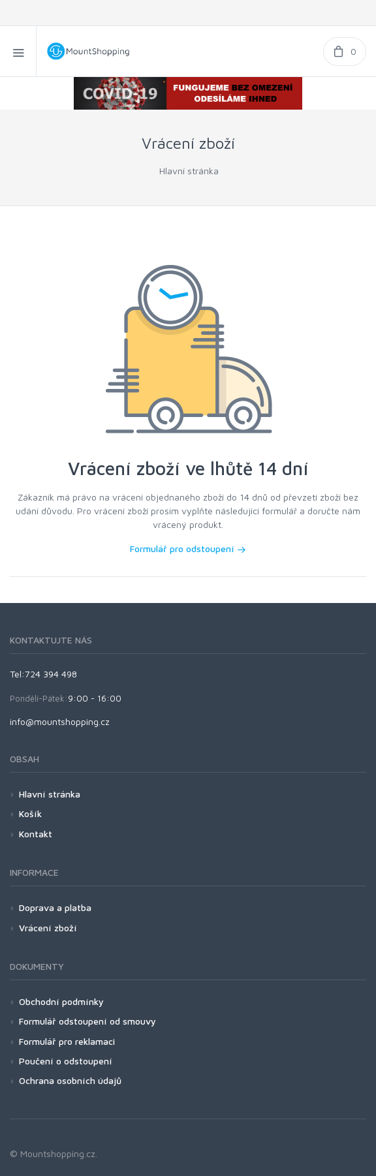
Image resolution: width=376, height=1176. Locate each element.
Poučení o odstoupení (65, 1060)
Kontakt (35, 833)
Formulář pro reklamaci (67, 1041)
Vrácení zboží (48, 927)
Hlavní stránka (189, 170)
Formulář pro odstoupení (188, 548)
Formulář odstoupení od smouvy (87, 1021)
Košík (30, 813)
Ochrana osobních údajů (70, 1080)
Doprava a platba (55, 907)
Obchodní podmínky (61, 1001)
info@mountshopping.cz (60, 721)
